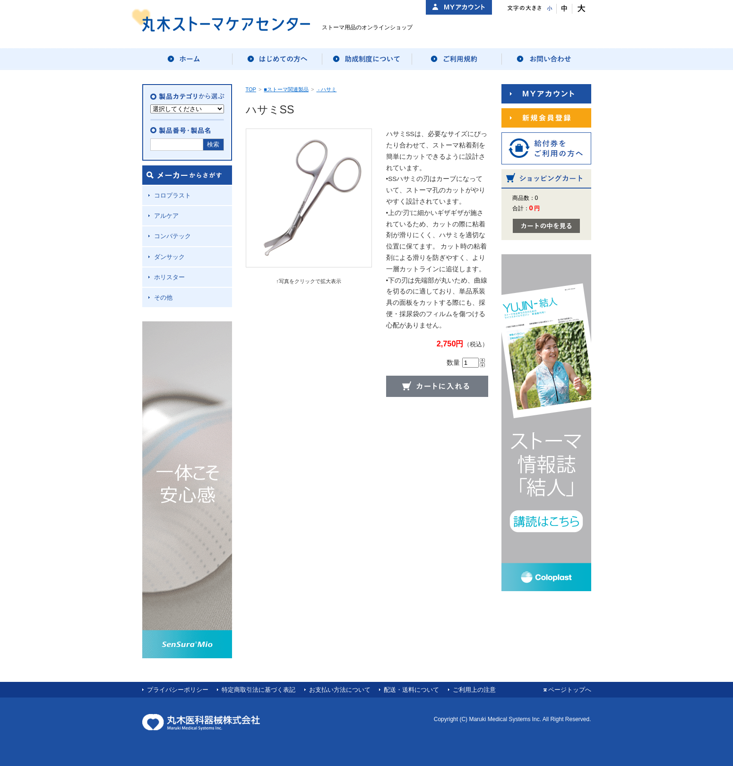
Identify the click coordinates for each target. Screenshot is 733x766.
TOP (251, 89)
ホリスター (169, 277)
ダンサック (169, 256)
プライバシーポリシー (177, 689)
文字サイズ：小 (549, 9)
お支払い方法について (340, 689)
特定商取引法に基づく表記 (258, 689)
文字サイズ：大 (580, 9)
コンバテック (172, 236)
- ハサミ (326, 89)
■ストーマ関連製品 (286, 89)
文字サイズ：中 (564, 9)
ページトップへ (569, 689)
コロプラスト (172, 195)
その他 (163, 297)
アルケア (166, 215)
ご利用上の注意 (474, 689)
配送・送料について (411, 689)
